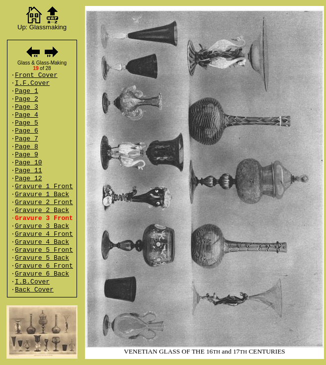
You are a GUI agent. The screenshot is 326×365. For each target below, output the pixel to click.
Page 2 (26, 99)
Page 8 (26, 146)
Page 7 (26, 139)
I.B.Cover (32, 282)
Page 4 (26, 115)
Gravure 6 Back (42, 274)
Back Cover (34, 289)
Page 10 (28, 162)
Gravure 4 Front (44, 234)
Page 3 (26, 107)
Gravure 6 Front (44, 266)
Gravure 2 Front (44, 202)
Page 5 (26, 123)
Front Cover (36, 75)
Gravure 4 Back (42, 242)
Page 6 (26, 131)
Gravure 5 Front (44, 250)
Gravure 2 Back (42, 210)
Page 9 (26, 154)
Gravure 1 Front (44, 186)
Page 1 (26, 91)
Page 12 (28, 178)
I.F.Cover (32, 83)
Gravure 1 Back (42, 194)
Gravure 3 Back (42, 226)
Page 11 (28, 170)
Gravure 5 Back (42, 258)
